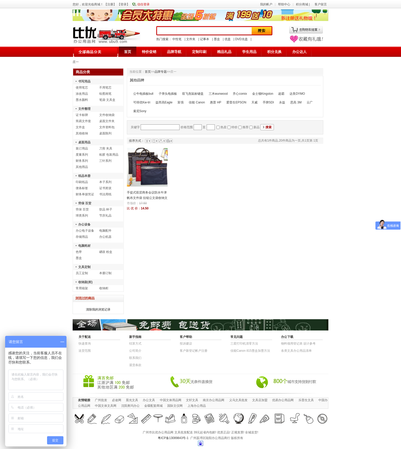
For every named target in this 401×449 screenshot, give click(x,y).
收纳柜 (103, 288)
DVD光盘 (241, 39)
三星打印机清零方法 (244, 343)
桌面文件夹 (107, 121)
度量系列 (82, 154)
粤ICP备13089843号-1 (173, 438)
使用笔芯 (82, 87)
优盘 (228, 39)
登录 (123, 4)
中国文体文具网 (105, 406)
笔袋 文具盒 (107, 100)
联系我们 (135, 358)
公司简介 (135, 350)
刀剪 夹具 (105, 148)
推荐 (245, 127)
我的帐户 (266, 4)
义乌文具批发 (238, 400)
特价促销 (149, 52)
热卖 (223, 127)
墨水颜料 (82, 100)
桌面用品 (84, 142)
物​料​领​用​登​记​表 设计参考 (298, 343)
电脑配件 (105, 230)
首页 (127, 52)
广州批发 (101, 400)
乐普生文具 (306, 400)
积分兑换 (274, 52)
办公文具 (149, 400)
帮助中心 (284, 4)
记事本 (204, 39)
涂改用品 (82, 93)
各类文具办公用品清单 (296, 350)
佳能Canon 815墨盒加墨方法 (250, 350)
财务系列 (82, 161)
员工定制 (82, 273)
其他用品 (82, 167)
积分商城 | (303, 4)
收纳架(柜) (85, 282)
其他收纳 (82, 133)
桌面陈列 (105, 133)
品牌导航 (174, 52)
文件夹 (190, 39)
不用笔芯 (105, 87)
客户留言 (321, 4)
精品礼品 (224, 52)
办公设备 (84, 224)
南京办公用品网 (213, 400)
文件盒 (80, 127)
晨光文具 (132, 400)
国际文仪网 (175, 406)
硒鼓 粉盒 (105, 252)
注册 (110, 4)
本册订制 (105, 273)
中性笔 (177, 39)
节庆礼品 (105, 215)
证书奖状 (105, 188)
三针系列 (105, 161)
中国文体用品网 (170, 400)
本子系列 (105, 182)
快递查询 (85, 343)
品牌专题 (160, 71)
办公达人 (299, 52)
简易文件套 (83, 121)
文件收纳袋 (107, 115)
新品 (256, 127)
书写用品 (84, 81)
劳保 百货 (84, 203)
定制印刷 (199, 52)
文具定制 (84, 267)
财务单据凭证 (85, 194)
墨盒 (217, 39)
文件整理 (84, 109)
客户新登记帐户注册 (193, 350)
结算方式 (135, 343)
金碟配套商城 (153, 406)
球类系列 (82, 215)
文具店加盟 (260, 400)
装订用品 (82, 148)
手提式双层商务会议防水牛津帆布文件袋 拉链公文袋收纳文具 (147, 198)
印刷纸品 (82, 182)
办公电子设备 (85, 230)
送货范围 (85, 350)
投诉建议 (186, 343)
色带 (79, 252)
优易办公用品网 (283, 400)
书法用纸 (105, 194)
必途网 (116, 400)
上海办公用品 (196, 406)
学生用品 (249, 52)
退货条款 (135, 365)
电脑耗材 (84, 246)
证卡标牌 (82, 115)
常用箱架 (82, 288)
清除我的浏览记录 (98, 309)
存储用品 (82, 237)
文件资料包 (107, 127)
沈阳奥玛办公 (130, 406)
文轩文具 (192, 400)
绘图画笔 (105, 93)
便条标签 (82, 188)
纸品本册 (84, 176)
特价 (234, 127)
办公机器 (105, 237)
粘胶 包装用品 (108, 154)
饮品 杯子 (105, 209)
